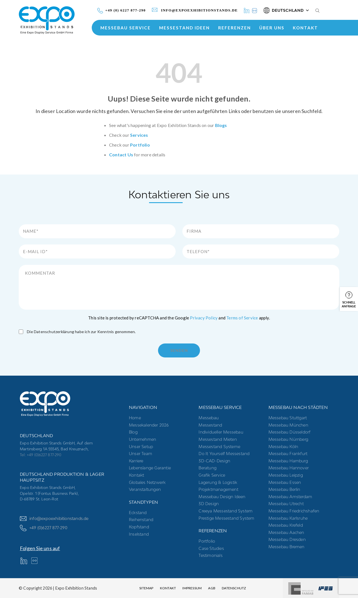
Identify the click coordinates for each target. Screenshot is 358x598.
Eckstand (138, 512)
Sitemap (146, 588)
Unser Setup (141, 446)
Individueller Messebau (221, 432)
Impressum (192, 588)
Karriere (136, 460)
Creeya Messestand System (226, 510)
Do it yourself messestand (224, 453)
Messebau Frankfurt (288, 453)
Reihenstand (141, 519)
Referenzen (234, 27)
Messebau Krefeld (285, 525)
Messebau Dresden (287, 539)
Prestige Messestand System (226, 518)
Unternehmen (142, 439)
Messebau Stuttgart (287, 417)
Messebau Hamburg (288, 460)
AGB (211, 588)
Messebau (209, 417)
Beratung (207, 467)
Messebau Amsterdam (290, 496)
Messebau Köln (283, 446)
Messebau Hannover (288, 467)
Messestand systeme (219, 446)
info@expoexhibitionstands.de (54, 518)
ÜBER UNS (271, 27)
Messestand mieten (218, 439)
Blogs (221, 125)
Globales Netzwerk (147, 482)
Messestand (210, 425)
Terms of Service (242, 317)
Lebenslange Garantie (150, 467)
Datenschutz (234, 588)
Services (139, 135)
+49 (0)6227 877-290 (43, 528)
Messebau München (288, 425)
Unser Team (140, 453)
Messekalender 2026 (149, 425)
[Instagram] (254, 10)
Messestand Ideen (184, 27)
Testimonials (210, 555)
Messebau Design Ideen (222, 496)
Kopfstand (139, 526)
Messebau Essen (284, 482)
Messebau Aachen (286, 532)
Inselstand (139, 534)
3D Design (209, 503)
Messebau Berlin (284, 489)
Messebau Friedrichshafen (293, 510)
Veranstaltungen (145, 489)
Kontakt (305, 27)
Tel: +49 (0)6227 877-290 (40, 455)
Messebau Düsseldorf (289, 432)
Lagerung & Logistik (218, 482)
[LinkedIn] (246, 10)
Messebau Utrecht (286, 503)
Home (135, 417)
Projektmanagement (218, 489)
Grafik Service (212, 475)
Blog (133, 432)
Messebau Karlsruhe (288, 518)
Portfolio (140, 144)
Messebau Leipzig (285, 475)
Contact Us (121, 154)
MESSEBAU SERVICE (125, 27)
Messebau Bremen (286, 546)
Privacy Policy (204, 317)
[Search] (317, 10)
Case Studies (211, 548)
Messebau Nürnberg (288, 439)
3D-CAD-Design (214, 460)
